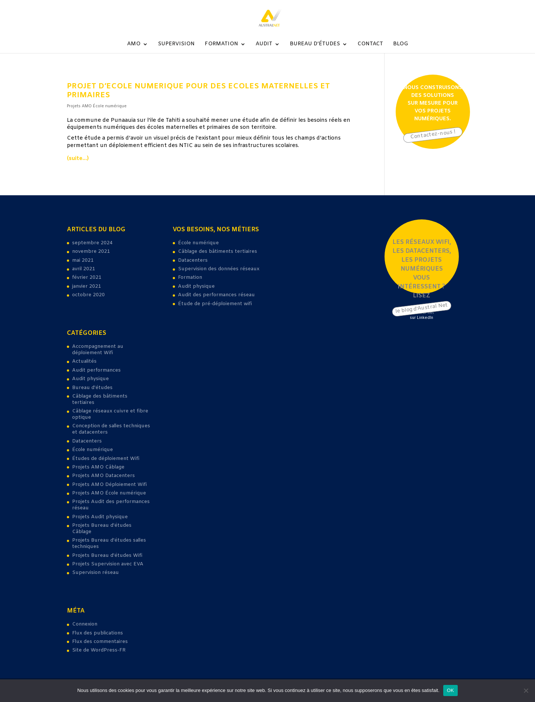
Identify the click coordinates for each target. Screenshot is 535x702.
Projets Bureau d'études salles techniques (109, 543)
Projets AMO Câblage (98, 467)
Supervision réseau (95, 572)
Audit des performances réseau (216, 295)
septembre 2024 (92, 243)
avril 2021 (83, 269)
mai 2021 (83, 260)
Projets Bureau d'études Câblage (102, 528)
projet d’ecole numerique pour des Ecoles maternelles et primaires (198, 90)
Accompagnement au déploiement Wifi (97, 349)
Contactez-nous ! (432, 134)
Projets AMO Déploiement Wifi (109, 484)
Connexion (84, 624)
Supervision (176, 45)
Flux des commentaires (100, 642)
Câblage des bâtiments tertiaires (99, 399)
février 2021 (86, 277)
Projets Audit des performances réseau (111, 505)
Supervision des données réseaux (218, 269)
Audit (264, 45)
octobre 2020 (88, 295)
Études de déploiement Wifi (105, 459)
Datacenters (87, 441)
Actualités (84, 361)
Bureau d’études (315, 45)
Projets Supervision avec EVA (107, 564)
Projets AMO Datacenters (103, 476)
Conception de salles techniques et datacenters (111, 429)
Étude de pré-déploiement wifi (215, 304)
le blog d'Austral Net (421, 308)
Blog (400, 45)
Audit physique (90, 379)
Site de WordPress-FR (99, 650)
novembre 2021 (91, 251)
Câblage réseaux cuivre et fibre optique (110, 414)
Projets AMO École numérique (97, 106)
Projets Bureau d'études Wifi (107, 555)
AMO (133, 45)
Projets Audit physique (100, 517)
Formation (221, 45)
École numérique (92, 450)
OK (450, 690)
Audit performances (96, 370)
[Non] (525, 690)
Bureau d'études (92, 388)
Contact (370, 45)
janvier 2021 (86, 286)
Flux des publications (97, 633)
